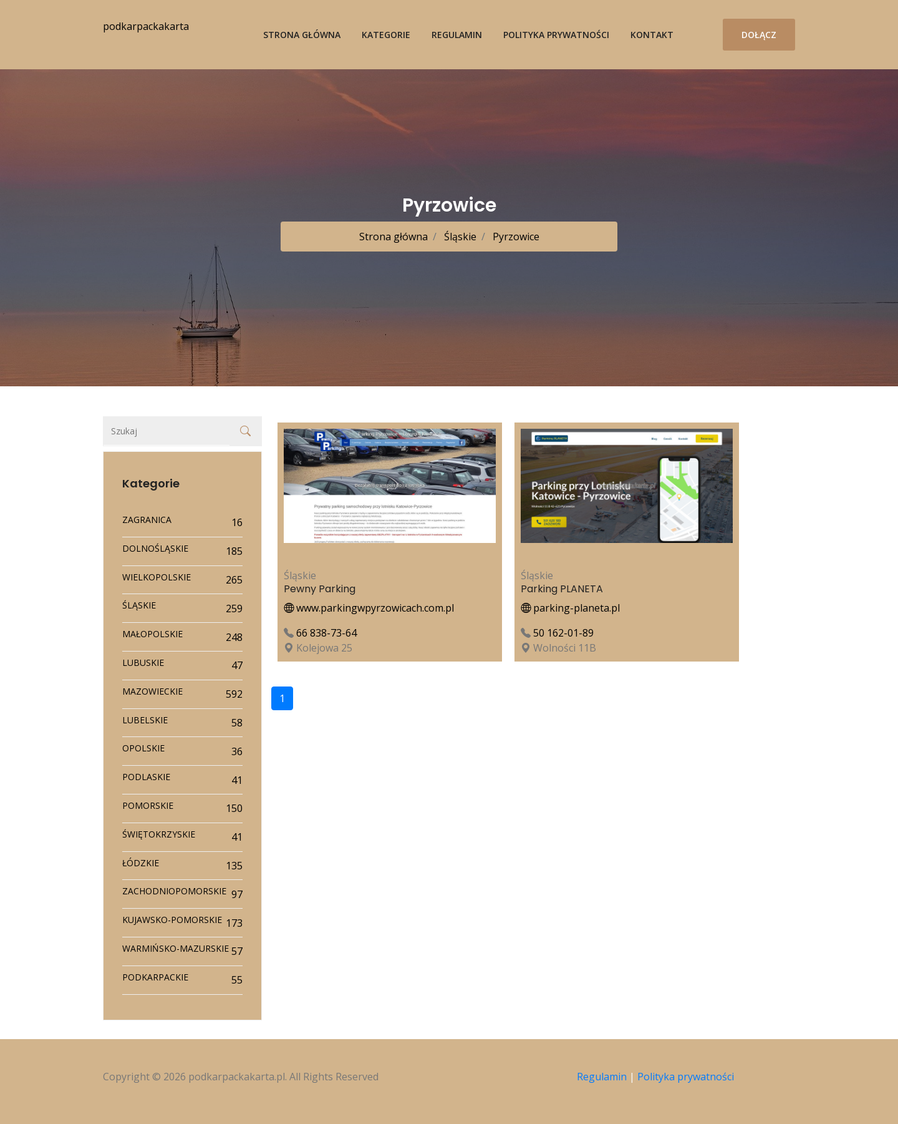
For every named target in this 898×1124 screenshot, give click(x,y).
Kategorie (386, 35)
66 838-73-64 (326, 633)
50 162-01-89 (563, 633)
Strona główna (301, 35)
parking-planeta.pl (570, 608)
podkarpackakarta (146, 26)
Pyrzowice (514, 236)
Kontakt (652, 35)
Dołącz (758, 35)
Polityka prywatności (556, 35)
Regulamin (457, 35)
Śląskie (459, 236)
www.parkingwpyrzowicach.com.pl (369, 608)
